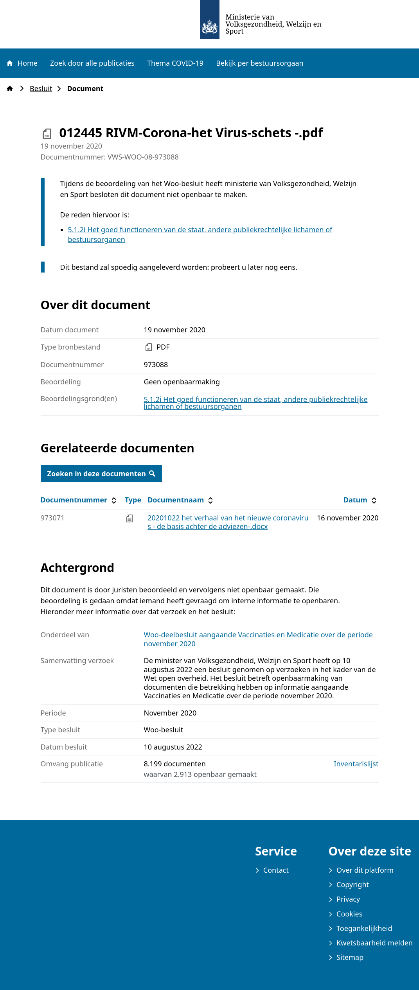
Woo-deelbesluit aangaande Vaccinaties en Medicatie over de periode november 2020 (258, 639)
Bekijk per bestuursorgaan (260, 63)
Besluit (43, 88)
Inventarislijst (356, 763)
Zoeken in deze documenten (101, 473)
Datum (361, 500)
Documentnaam (181, 500)
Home (21, 63)
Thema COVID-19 (175, 63)
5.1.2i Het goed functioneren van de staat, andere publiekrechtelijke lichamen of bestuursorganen (256, 403)
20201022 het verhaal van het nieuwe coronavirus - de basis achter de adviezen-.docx (227, 522)
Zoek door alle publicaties (92, 63)
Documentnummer (80, 500)
